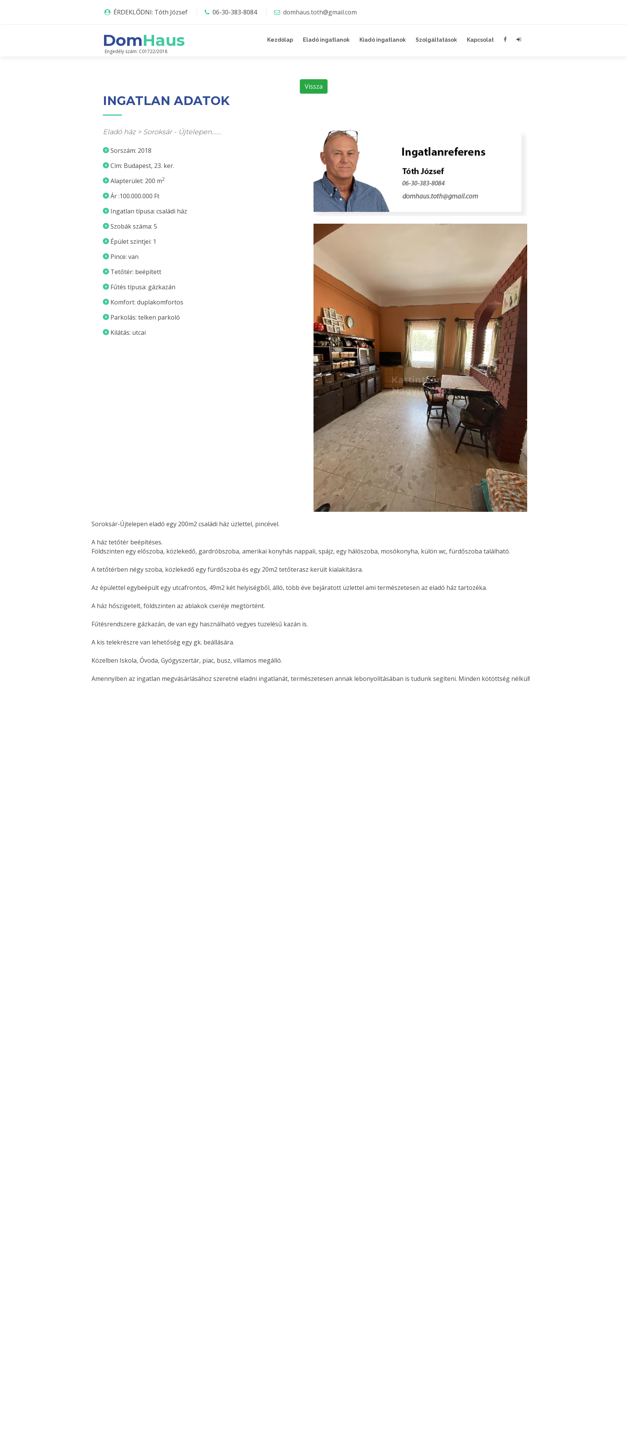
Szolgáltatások (436, 40)
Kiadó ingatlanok (382, 40)
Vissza (314, 86)
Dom (144, 40)
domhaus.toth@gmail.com (320, 12)
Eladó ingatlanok (326, 40)
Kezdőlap (280, 40)
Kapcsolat (480, 40)
